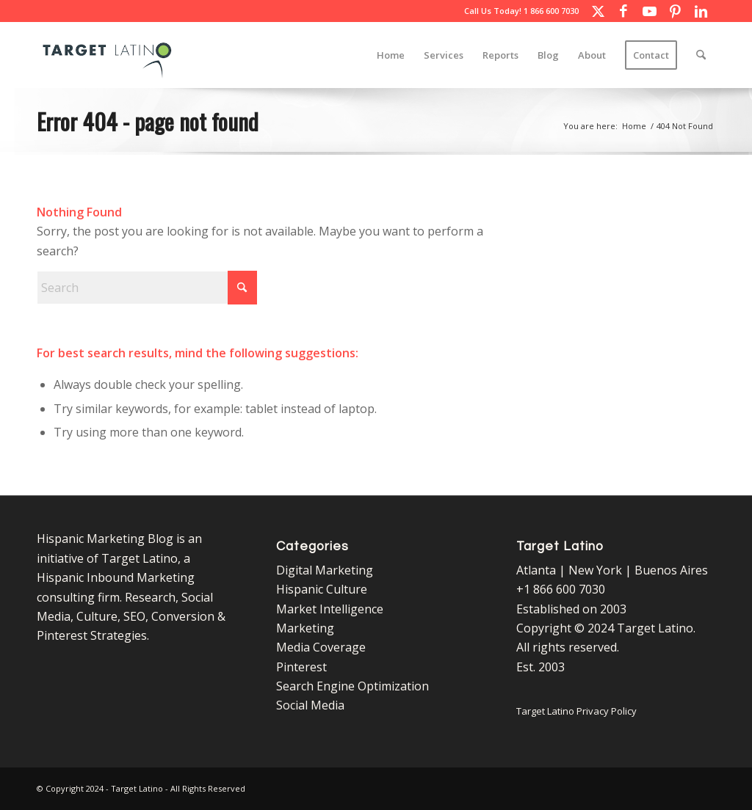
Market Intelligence (329, 609)
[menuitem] (390, 55)
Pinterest (301, 667)
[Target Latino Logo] (107, 55)
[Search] (701, 55)
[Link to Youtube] (649, 11)
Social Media (310, 705)
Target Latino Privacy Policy (576, 711)
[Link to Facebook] (623, 11)
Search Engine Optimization (352, 686)
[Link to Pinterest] (675, 11)
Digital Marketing (324, 570)
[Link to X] (598, 11)
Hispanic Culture (321, 589)
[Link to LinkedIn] (701, 11)
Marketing (305, 628)
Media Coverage (321, 647)
